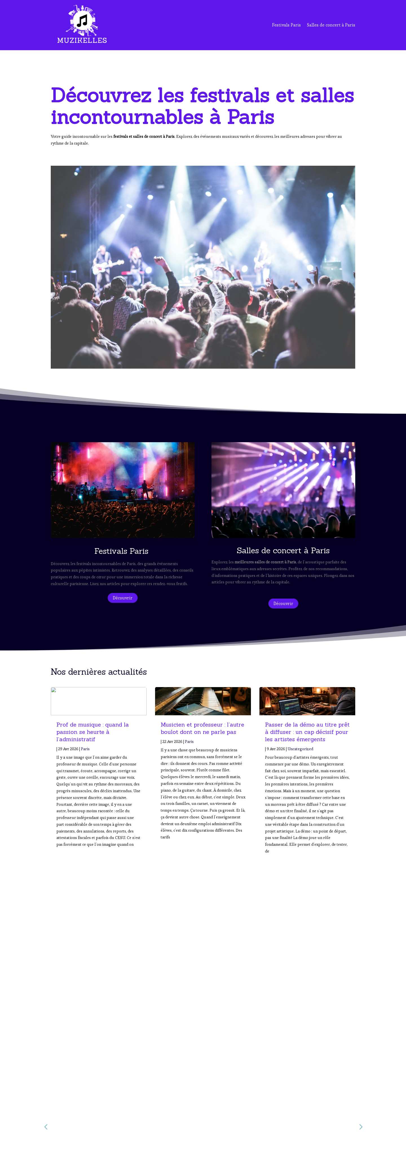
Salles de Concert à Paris (290, 1111)
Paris (85, 748)
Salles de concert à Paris (331, 25)
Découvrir (123, 598)
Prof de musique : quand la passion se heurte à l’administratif (92, 732)
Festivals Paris (286, 25)
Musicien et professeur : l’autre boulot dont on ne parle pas (202, 728)
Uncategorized (300, 748)
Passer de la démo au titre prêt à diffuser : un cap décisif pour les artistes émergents (307, 732)
